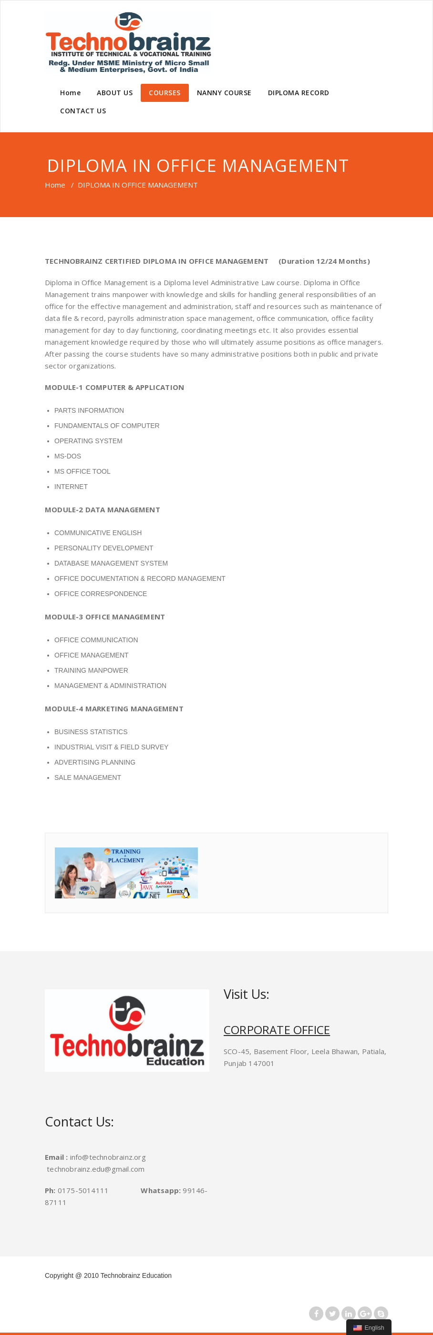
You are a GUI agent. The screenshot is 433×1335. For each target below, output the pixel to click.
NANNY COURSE (224, 92)
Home (70, 92)
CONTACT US (83, 110)
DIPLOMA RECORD (299, 92)
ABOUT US (115, 92)
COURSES (165, 92)
